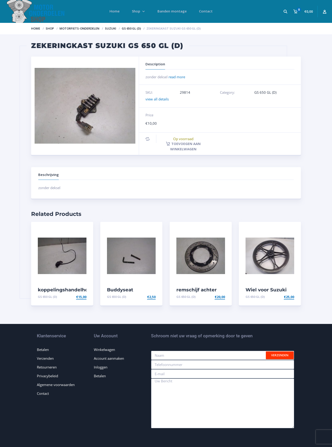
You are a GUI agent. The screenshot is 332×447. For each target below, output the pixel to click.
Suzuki (110, 28)
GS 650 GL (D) (131, 28)
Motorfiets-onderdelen (79, 28)
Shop (50, 28)
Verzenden (45, 358)
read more (177, 77)
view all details (157, 99)
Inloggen (100, 367)
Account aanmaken (109, 358)
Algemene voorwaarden (56, 384)
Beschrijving (48, 174)
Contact (43, 393)
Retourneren (47, 367)
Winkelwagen (104, 349)
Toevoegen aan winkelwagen (183, 146)
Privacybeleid (47, 376)
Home (35, 28)
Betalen (43, 349)
